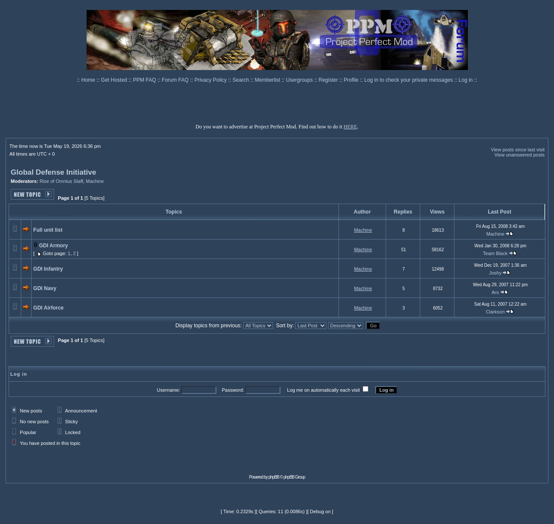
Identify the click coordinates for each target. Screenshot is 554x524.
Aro (495, 292)
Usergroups (300, 80)
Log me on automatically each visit (323, 390)
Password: (233, 390)
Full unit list (47, 230)
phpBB (273, 477)
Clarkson (495, 311)
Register (329, 80)
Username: (168, 390)
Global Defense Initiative (53, 172)
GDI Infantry (48, 269)
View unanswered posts (519, 154)
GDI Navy (44, 288)
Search (241, 80)
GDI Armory (53, 246)
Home (89, 80)
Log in (466, 80)
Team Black (495, 253)
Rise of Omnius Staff (61, 181)
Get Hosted (115, 80)
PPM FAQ (145, 80)
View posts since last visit (517, 149)
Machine (95, 181)
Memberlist (268, 80)
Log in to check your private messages (409, 80)
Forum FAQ (176, 80)
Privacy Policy (211, 80)
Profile (352, 80)
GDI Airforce (48, 308)
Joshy (495, 272)
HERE (350, 127)
